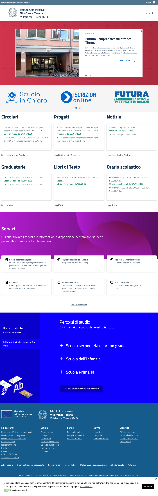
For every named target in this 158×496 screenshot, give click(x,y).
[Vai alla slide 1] (86, 75)
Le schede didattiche (129, 435)
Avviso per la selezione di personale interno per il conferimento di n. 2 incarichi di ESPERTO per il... (78, 129)
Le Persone (46, 438)
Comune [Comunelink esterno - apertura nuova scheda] (5, 451)
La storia (44, 451)
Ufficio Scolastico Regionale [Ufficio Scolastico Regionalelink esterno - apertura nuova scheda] (13, 435)
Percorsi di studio (74, 438)
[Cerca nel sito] (149, 13)
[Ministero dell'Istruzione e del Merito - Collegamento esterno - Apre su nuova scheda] (15, 2)
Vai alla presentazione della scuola (81, 388)
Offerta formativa (127, 432)
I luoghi (44, 435)
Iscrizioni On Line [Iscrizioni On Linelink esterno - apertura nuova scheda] (8, 444)
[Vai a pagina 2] (80, 108)
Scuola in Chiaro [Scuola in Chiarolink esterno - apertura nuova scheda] (8, 441)
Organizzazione (47, 448)
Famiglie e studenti (75, 435)
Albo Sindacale (117, 464)
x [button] (156, 479)
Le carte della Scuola (50, 444)
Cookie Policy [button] (86, 486)
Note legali (132, 464)
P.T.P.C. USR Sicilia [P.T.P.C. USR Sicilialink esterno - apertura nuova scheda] (9, 454)
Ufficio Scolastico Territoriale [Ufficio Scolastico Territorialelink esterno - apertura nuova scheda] (13, 438)
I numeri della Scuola (50, 441)
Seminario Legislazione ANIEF (122, 127)
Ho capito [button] (148, 487)
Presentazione (47, 432)
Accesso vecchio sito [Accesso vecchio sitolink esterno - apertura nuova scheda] (10, 457)
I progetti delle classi (129, 438)
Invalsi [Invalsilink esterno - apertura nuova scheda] (4, 448)
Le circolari (98, 435)
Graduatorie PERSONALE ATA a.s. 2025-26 (23, 177)
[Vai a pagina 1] (76, 108)
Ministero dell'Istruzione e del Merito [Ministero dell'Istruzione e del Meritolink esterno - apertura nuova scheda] (17, 432)
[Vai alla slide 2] (90, 75)
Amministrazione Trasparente (30, 464)
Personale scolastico (76, 432)
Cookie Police (54, 464)
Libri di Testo (125, 441)
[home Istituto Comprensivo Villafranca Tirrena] (28, 13)
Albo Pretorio (7, 464)
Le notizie (98, 432)
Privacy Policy (70, 464)
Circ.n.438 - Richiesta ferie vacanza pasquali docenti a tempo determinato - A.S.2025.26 (23, 129)
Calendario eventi (101, 438)
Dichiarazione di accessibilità (93, 464)
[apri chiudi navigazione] (4, 13)
